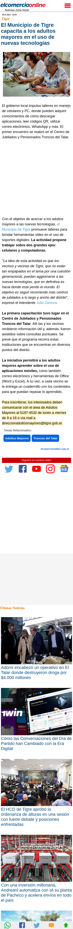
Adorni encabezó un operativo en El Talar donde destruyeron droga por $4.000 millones (35, 672)
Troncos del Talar (45, 438)
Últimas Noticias (12, 608)
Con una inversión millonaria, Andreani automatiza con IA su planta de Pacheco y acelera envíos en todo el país (36, 893)
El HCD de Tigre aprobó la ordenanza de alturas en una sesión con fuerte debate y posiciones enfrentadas (35, 817)
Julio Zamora (46, 303)
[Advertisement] (36, 178)
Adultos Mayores (17, 438)
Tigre (6, 19)
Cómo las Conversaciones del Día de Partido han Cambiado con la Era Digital (36, 743)
